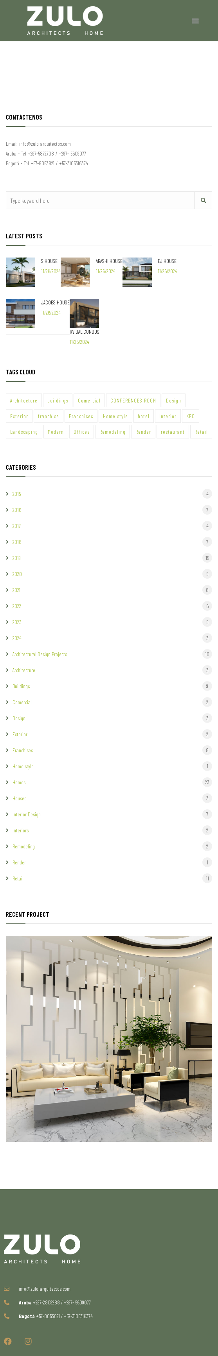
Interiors (21, 830)
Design (19, 718)
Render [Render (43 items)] (143, 431)
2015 (17, 493)
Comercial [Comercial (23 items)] (89, 400)
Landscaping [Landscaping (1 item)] (24, 431)
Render (19, 862)
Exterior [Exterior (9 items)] (19, 416)
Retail (18, 878)
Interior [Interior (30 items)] (168, 416)
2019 (17, 558)
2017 (17, 525)
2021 (16, 590)
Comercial (22, 702)
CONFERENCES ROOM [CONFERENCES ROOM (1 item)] (133, 400)
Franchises (23, 750)
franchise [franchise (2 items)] (48, 416)
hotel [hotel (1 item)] (144, 416)
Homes (19, 782)
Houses (19, 798)
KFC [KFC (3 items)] (190, 416)
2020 (17, 574)
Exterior (20, 734)
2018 (17, 541)
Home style (23, 766)
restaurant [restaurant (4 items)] (173, 431)
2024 (17, 638)
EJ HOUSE (167, 261)
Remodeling (24, 846)
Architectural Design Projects (40, 654)
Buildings (21, 686)
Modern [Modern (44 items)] (56, 431)
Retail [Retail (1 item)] (201, 431)
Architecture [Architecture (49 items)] (24, 400)
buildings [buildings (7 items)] (57, 400)
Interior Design (27, 814)
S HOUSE (49, 261)
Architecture (24, 670)
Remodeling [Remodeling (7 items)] (112, 431)
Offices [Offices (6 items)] (82, 431)
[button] (195, 21)
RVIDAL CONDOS (84, 331)
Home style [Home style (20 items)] (115, 416)
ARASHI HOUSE (109, 261)
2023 (17, 622)
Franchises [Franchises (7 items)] (81, 416)
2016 (17, 509)
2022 (17, 606)
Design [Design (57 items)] (173, 400)
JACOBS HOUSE (55, 302)
